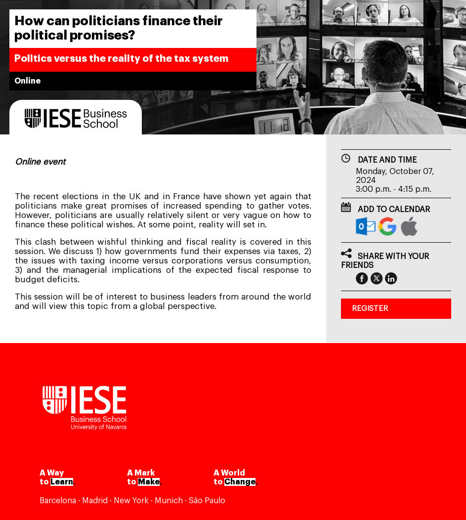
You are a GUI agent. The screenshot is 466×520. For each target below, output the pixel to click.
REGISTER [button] (370, 308)
